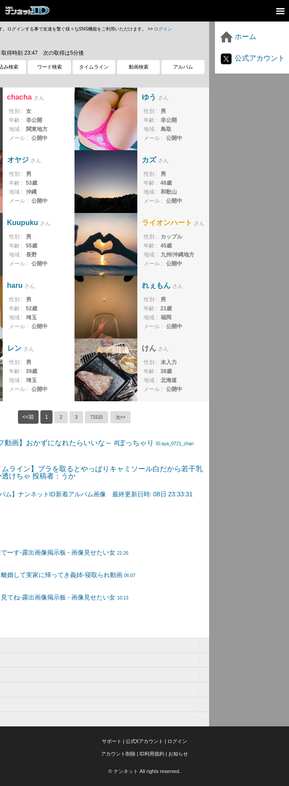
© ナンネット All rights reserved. (144, 771)
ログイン (163, 28)
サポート (112, 741)
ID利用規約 (152, 753)
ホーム (237, 36)
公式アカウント (252, 58)
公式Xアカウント (144, 741)
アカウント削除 (118, 753)
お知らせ (178, 753)
